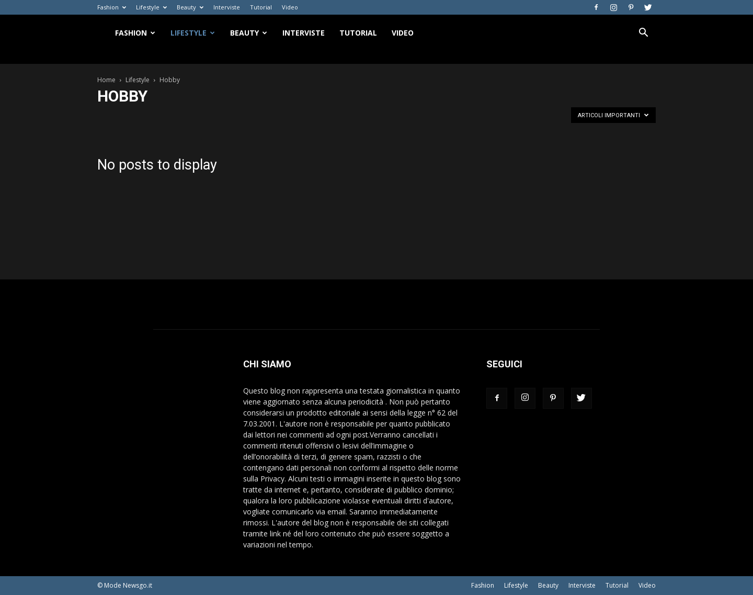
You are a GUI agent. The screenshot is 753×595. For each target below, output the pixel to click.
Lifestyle (151, 7)
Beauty (190, 7)
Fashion (111, 7)
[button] (643, 34)
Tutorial (261, 7)
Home (106, 79)
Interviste (226, 7)
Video (290, 7)
